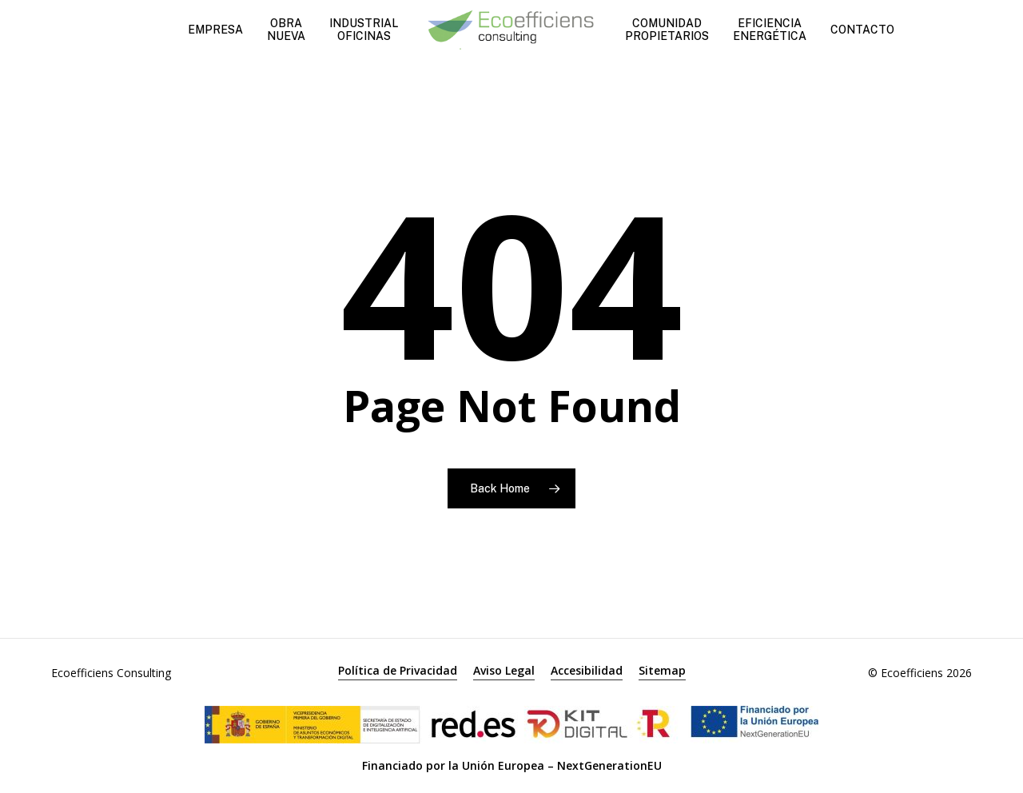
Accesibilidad (587, 670)
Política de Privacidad (397, 670)
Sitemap (662, 670)
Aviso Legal (504, 670)
